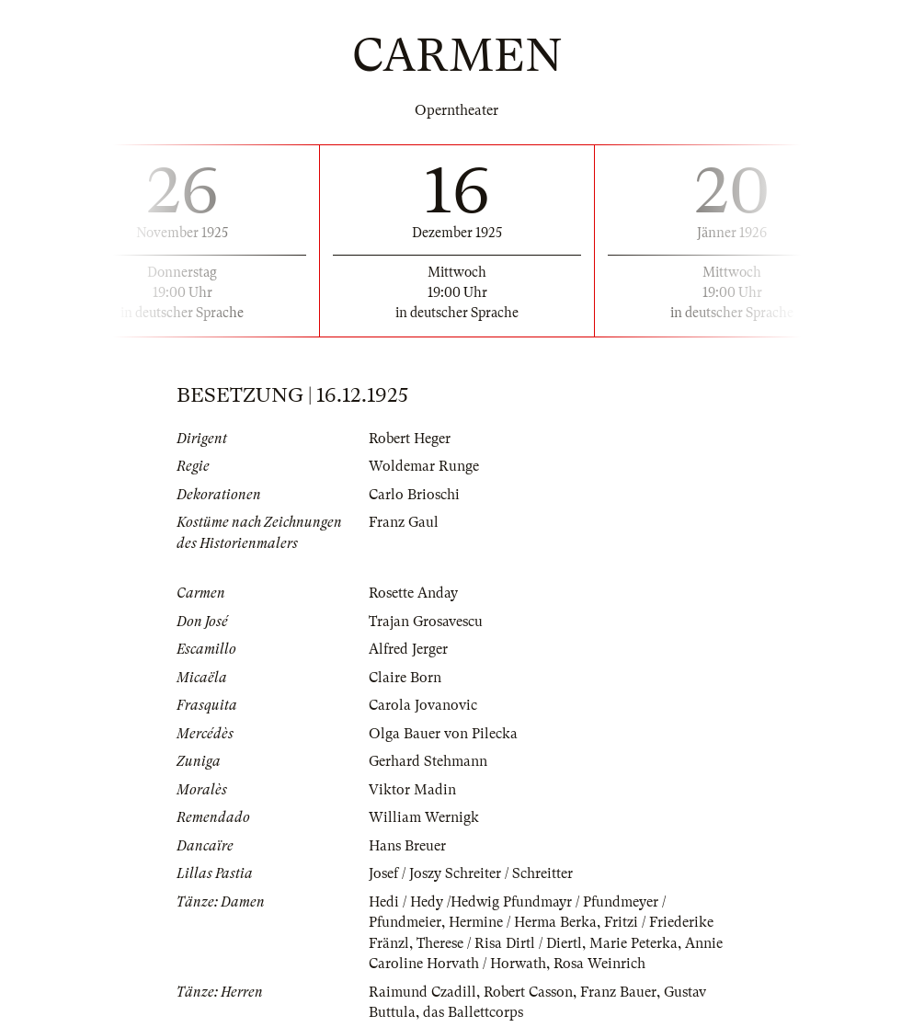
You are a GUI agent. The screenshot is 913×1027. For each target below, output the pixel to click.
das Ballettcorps (473, 1012)
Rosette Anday (413, 593)
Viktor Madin (412, 790)
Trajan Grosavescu (426, 621)
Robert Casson (528, 992)
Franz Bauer (618, 992)
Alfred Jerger (408, 649)
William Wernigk (424, 817)
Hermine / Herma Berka (523, 922)
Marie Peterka (633, 943)
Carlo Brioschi (414, 494)
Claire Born (405, 677)
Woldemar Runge (424, 466)
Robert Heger (410, 438)
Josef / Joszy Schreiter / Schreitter (471, 873)
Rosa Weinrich (599, 963)
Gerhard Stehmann (428, 761)
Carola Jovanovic (423, 705)
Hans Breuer (407, 846)
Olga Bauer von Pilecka (443, 733)
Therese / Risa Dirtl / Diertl (499, 943)
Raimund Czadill (422, 992)
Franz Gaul (404, 522)
